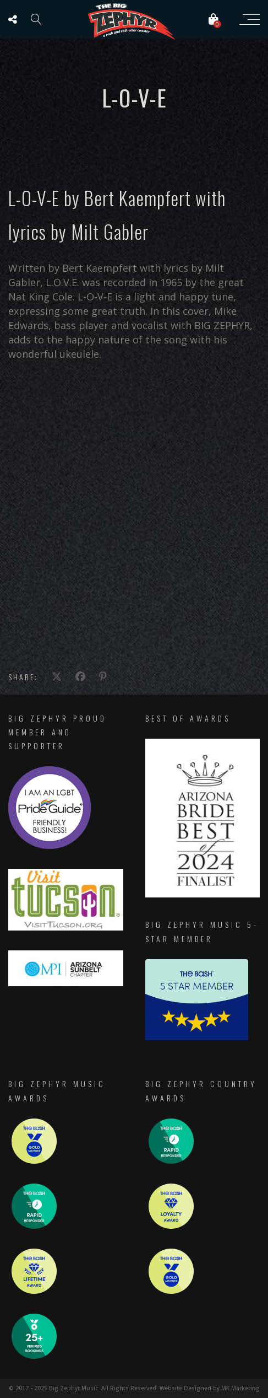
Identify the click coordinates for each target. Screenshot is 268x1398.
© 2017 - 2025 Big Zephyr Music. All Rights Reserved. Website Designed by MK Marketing (134, 1388)
